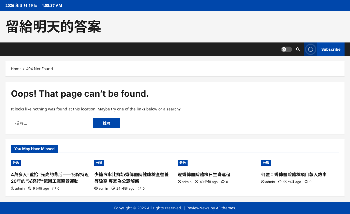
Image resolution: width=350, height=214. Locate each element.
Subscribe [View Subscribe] (322, 49)
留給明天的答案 (53, 26)
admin (20, 188)
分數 (16, 162)
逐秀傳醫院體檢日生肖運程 (204, 174)
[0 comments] (55, 188)
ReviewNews (197, 207)
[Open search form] (298, 49)
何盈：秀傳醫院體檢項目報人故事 (294, 174)
